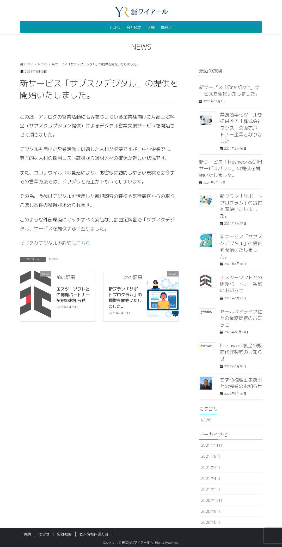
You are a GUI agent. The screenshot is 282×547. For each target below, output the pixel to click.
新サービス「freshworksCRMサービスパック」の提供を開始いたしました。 (230, 168)
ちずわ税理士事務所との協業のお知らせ (241, 383)
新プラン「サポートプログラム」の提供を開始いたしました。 (125, 297)
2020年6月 (210, 522)
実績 (27, 534)
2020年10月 (211, 500)
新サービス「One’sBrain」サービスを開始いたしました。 (229, 90)
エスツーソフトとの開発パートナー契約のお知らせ (73, 295)
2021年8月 (210, 456)
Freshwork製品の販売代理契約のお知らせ (241, 352)
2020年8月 (210, 511)
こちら (83, 243)
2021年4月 (210, 478)
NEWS (53, 259)
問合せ (44, 534)
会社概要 (64, 534)
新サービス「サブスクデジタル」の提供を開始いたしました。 (241, 246)
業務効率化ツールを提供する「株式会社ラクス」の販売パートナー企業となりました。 (241, 127)
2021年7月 (210, 467)
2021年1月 (210, 489)
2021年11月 (211, 445)
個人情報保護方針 (93, 534)
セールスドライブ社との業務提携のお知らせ (241, 318)
